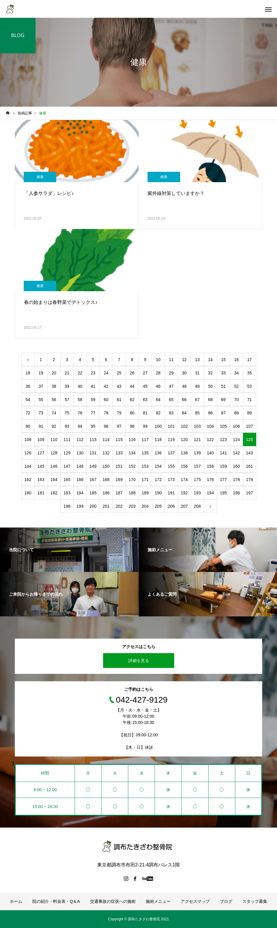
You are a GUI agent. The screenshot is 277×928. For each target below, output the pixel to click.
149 (92, 466)
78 (106, 413)
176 (210, 479)
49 (197, 386)
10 (158, 359)
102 (184, 426)
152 (132, 466)
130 (79, 453)
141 (223, 453)
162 (27, 479)
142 (236, 453)
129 (66, 453)
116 (132, 439)
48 (184, 386)
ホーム (16, 901)
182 (53, 493)
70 (236, 399)
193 (197, 493)
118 (158, 439)
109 (40, 439)
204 (145, 506)
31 (197, 373)
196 (236, 493)
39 (67, 386)
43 (119, 386)
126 (27, 453)
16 (236, 359)
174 (184, 479)
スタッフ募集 (254, 901)
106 (236, 426)
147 (66, 466)
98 (132, 426)
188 (132, 493)
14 (210, 359)
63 (145, 399)
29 (171, 373)
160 (236, 466)
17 (249, 359)
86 (210, 413)
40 (80, 386)
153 (145, 466)
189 (145, 493)
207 (184, 506)
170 (132, 479)
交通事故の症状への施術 (113, 901)
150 (106, 466)
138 (184, 453)
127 (40, 453)
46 (158, 386)
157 (197, 466)
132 (106, 453)
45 (145, 386)
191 (171, 493)
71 (249, 399)
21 (67, 373)
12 (184, 359)
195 (223, 493)
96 (106, 426)
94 (80, 426)
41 (93, 386)
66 (184, 399)
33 (223, 373)
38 (54, 386)
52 (236, 386)
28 (158, 373)
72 (27, 413)
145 (40, 466)
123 (223, 439)
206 (171, 506)
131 (92, 453)
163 (40, 479)
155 (171, 466)
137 (171, 453)
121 (197, 439)
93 (67, 426)
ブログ (226, 901)
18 (27, 373)
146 (53, 466)
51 (223, 386)
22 (80, 373)
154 (158, 466)
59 (93, 399)
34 (236, 373)
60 (106, 399)
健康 (40, 177)
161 (249, 466)
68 (210, 399)
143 (249, 453)
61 (119, 399)
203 (132, 506)
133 (119, 453)
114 (106, 439)
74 (54, 413)
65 (171, 399)
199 (79, 506)
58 (80, 399)
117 (145, 439)
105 (223, 426)
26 (132, 373)
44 (132, 386)
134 (132, 453)
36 (27, 386)
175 (197, 479)
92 (54, 426)
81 (145, 413)
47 (171, 386)
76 (80, 413)
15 (223, 359)
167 (92, 479)
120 (184, 439)
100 (158, 426)
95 (93, 426)
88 (236, 413)
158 (210, 466)
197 (249, 493)
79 (119, 413)
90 (27, 426)
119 (171, 439)
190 (158, 493)
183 (66, 493)
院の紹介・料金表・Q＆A (56, 901)
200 (92, 506)
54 (27, 399)
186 (106, 493)
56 (54, 399)
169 (119, 479)
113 (92, 439)
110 (53, 439)
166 (79, 479)
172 (158, 479)
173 (171, 479)
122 (210, 439)
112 (79, 439)
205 (158, 506)
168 (106, 479)
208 (197, 506)
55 (41, 399)
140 (210, 453)
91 (41, 426)
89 (249, 413)
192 (184, 493)
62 (132, 399)
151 (119, 466)
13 (197, 359)
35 (249, 373)
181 (40, 493)
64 (158, 399)
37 (41, 386)
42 (106, 386)
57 (67, 399)
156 (184, 466)
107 (249, 426)
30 (184, 373)
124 (236, 439)
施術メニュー (158, 901)
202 (119, 506)
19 (41, 373)
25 (119, 373)
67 (197, 399)
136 (158, 453)
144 (27, 466)
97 (119, 426)
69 (223, 399)
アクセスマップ (195, 901)
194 (210, 493)
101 (171, 426)
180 (27, 493)
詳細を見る (138, 660)
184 (79, 493)
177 (223, 479)
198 (66, 506)
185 (92, 493)
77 (93, 413)
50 (210, 386)
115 (119, 439)
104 (210, 426)
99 (145, 426)
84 (184, 413)
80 (132, 413)
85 (197, 413)
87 (223, 413)
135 (145, 453)
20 (54, 373)
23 (93, 373)
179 (249, 479)
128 (53, 453)
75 (67, 413)
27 (145, 373)
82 (158, 413)
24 (106, 373)
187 (119, 493)
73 (41, 413)
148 (79, 466)
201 (106, 506)
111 (66, 439)
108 (27, 439)
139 (197, 453)
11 (171, 359)
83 (171, 413)
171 (145, 479)
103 (197, 426)
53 (249, 386)
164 (53, 479)
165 (66, 479)
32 (210, 373)
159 (223, 466)
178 (236, 479)
